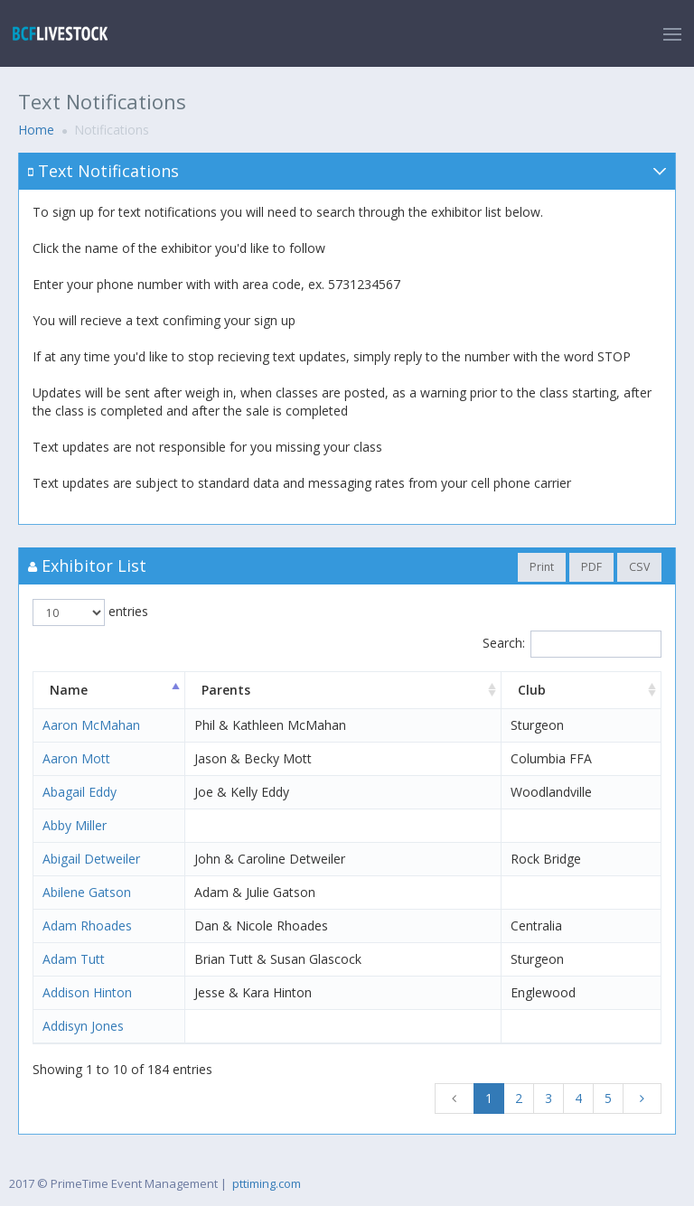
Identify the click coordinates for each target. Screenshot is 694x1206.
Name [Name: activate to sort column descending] (69, 689)
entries (90, 612)
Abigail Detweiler (91, 858)
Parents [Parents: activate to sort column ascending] (226, 689)
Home (36, 129)
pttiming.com (266, 1183)
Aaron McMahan (91, 725)
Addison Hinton (87, 992)
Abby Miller (74, 825)
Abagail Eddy (79, 791)
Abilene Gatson (86, 892)
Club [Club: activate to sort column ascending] (532, 689)
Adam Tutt (73, 959)
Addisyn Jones (83, 1025)
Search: (572, 644)
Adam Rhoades (87, 925)
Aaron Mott (76, 758)
